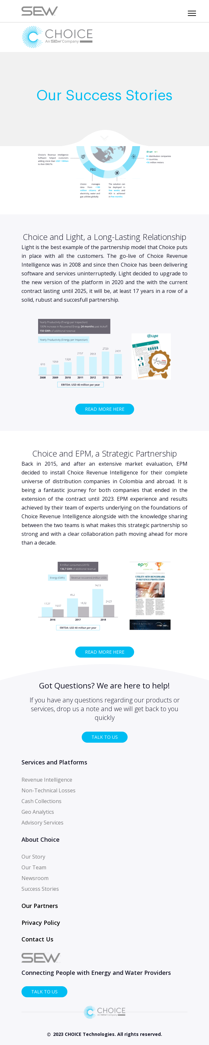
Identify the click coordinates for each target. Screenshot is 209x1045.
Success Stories (40, 888)
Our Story (33, 856)
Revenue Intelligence (46, 779)
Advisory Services (42, 822)
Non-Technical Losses (48, 790)
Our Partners (39, 906)
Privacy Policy (40, 922)
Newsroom (35, 878)
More (104, 138)
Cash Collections (41, 801)
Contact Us (37, 939)
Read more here (104, 409)
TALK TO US (104, 737)
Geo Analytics (37, 811)
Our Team (33, 867)
